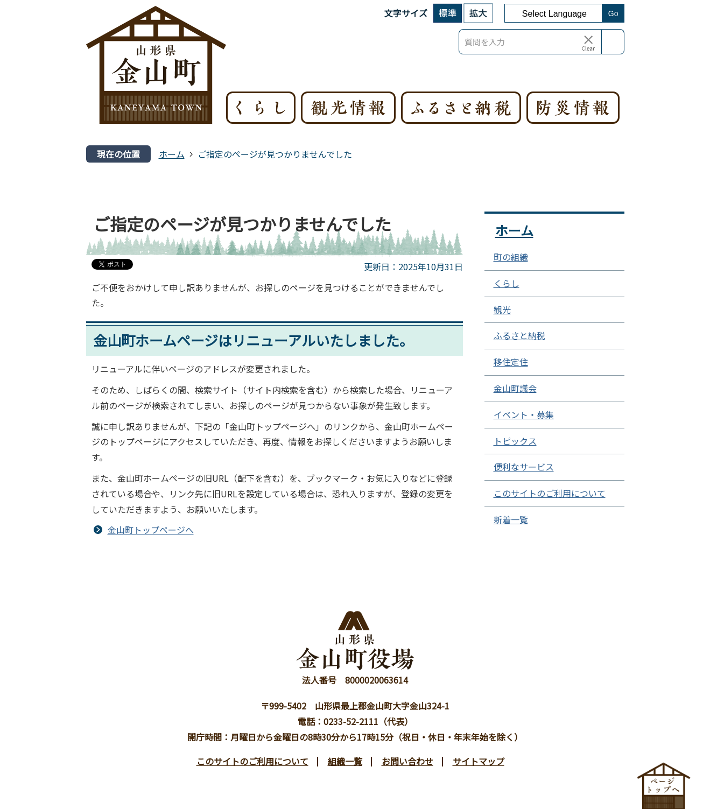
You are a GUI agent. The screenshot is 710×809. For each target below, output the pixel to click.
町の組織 (511, 256)
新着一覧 (511, 519)
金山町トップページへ (151, 529)
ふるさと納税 (519, 335)
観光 (502, 309)
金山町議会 (515, 388)
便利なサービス (524, 466)
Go (613, 13)
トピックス (515, 440)
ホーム (172, 153)
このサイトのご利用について (550, 493)
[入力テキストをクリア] (588, 42)
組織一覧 (345, 761)
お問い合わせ (407, 761)
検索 (613, 41)
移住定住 (511, 361)
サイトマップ (478, 761)
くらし (506, 283)
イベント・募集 (524, 414)
